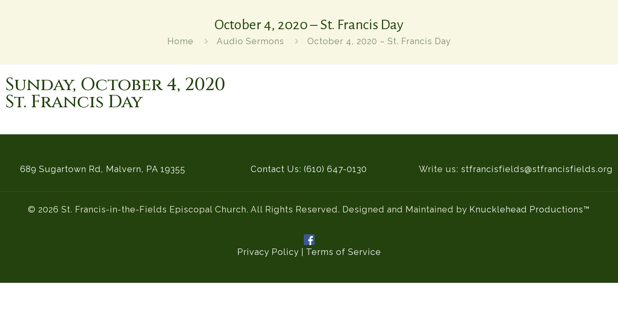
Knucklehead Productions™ (530, 209)
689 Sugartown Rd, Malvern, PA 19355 (102, 169)
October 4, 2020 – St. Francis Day (379, 41)
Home (180, 41)
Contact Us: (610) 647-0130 (309, 169)
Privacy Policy (268, 252)
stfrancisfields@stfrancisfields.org (537, 169)
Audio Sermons (250, 41)
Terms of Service (343, 252)
